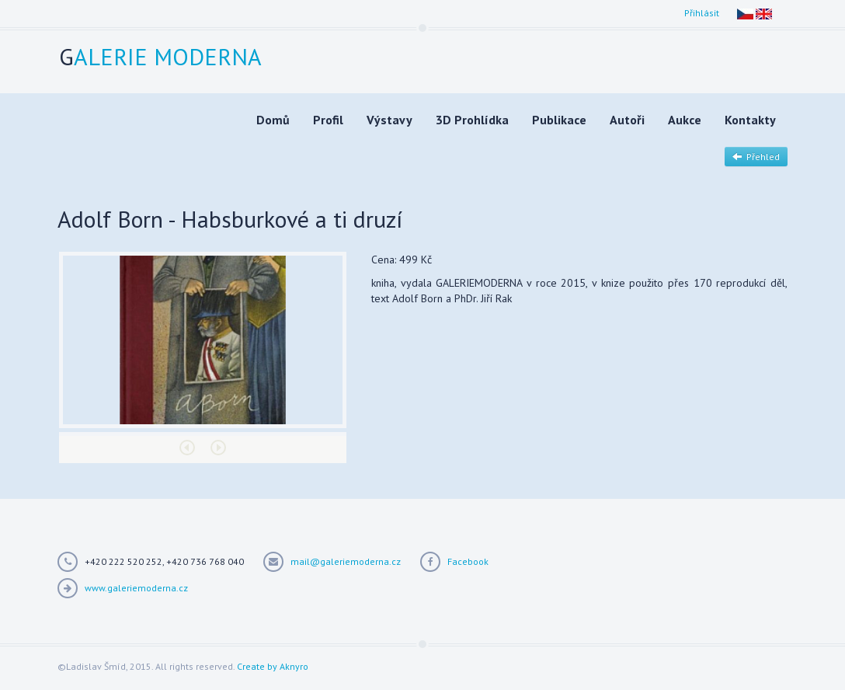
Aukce (684, 119)
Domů (273, 119)
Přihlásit (701, 13)
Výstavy (389, 119)
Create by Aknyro (272, 666)
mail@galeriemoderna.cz (345, 561)
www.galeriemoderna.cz (136, 588)
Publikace (559, 119)
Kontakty (750, 119)
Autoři (627, 119)
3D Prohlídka (472, 119)
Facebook (468, 561)
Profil (328, 119)
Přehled (756, 156)
